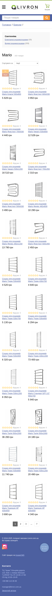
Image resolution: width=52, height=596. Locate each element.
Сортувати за (7, 63)
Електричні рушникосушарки (16, 40)
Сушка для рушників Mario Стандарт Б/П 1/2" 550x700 (39, 393)
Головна (6, 24)
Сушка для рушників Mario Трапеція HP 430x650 (11, 508)
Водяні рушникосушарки (15, 43)
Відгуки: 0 (17, 89)
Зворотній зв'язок (9, 591)
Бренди (17, 24)
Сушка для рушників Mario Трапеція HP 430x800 (37, 508)
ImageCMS (20, 555)
